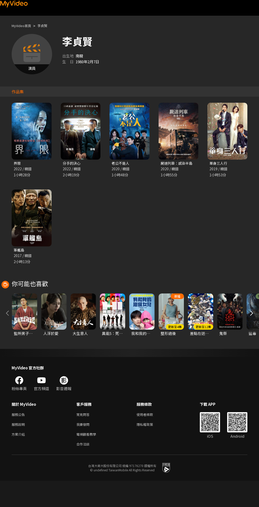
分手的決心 (72, 163)
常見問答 (84, 438)
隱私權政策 (149, 448)
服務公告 (19, 438)
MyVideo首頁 (23, 25)
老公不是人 (121, 163)
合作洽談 (84, 470)
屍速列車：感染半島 (178, 163)
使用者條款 (149, 438)
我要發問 (84, 448)
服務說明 (19, 448)
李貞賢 (46, 25)
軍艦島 (19, 250)
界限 (17, 163)
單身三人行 (218, 163)
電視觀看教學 (87, 459)
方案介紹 (19, 459)
